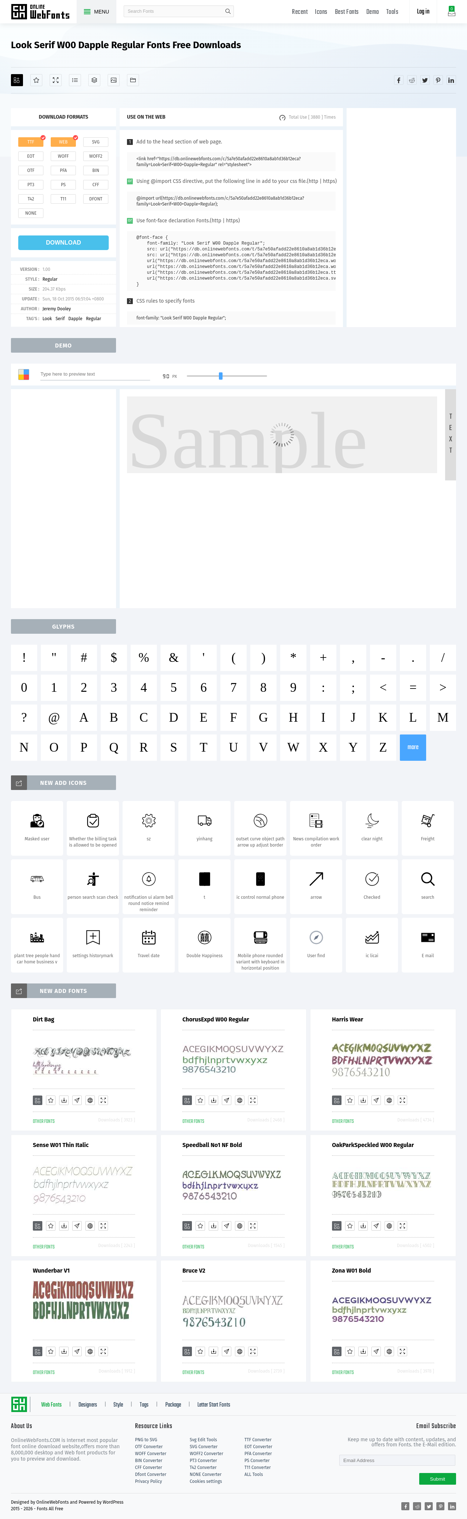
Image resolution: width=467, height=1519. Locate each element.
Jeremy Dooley (56, 308)
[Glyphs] (75, 80)
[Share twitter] (425, 80)
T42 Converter (203, 1467)
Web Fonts (51, 1405)
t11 (63, 199)
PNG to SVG (146, 1439)
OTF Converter (149, 1446)
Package (173, 1405)
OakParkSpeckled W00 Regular (373, 1145)
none (30, 213)
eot (30, 156)
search (228, 11)
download (63, 242)
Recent (300, 12)
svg (95, 142)
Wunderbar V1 (51, 1270)
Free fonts (44, 12)
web (63, 142)
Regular (49, 279)
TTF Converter (257, 1439)
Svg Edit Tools (203, 1439)
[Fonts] (133, 80)
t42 (31, 199)
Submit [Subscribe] (437, 1479)
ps (63, 184)
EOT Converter (258, 1446)
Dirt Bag (43, 1019)
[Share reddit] (412, 80)
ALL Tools (253, 1474)
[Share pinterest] (438, 80)
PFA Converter (258, 1453)
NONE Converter (205, 1474)
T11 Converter (257, 1467)
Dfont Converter (150, 1474)
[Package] (94, 80)
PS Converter (257, 1460)
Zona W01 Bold (351, 1270)
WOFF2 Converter (206, 1453)
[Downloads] (64, 1100)
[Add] (17, 80)
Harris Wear (347, 1019)
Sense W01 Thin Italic (61, 1145)
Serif (60, 318)
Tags (144, 1405)
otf (31, 170)
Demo (372, 12)
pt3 (30, 184)
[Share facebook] (399, 80)
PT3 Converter (203, 1460)
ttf (30, 142)
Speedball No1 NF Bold (212, 1145)
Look (47, 318)
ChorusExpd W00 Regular (215, 1019)
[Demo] (56, 80)
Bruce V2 (193, 1270)
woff (63, 156)
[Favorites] (36, 80)
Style (118, 1405)
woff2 (96, 156)
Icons (321, 12)
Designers (87, 1405)
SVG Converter (203, 1446)
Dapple (75, 318)
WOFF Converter (150, 1453)
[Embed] (90, 1100)
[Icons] (114, 80)
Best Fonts (347, 12)
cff (95, 184)
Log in (423, 12)
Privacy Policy (148, 1481)
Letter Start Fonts (213, 1405)
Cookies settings (206, 1481)
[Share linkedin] (451, 80)
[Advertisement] (401, 217)
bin (95, 170)
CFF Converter (148, 1467)
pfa (63, 170)
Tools (392, 12)
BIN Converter (148, 1460)
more (413, 747)
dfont (95, 199)
